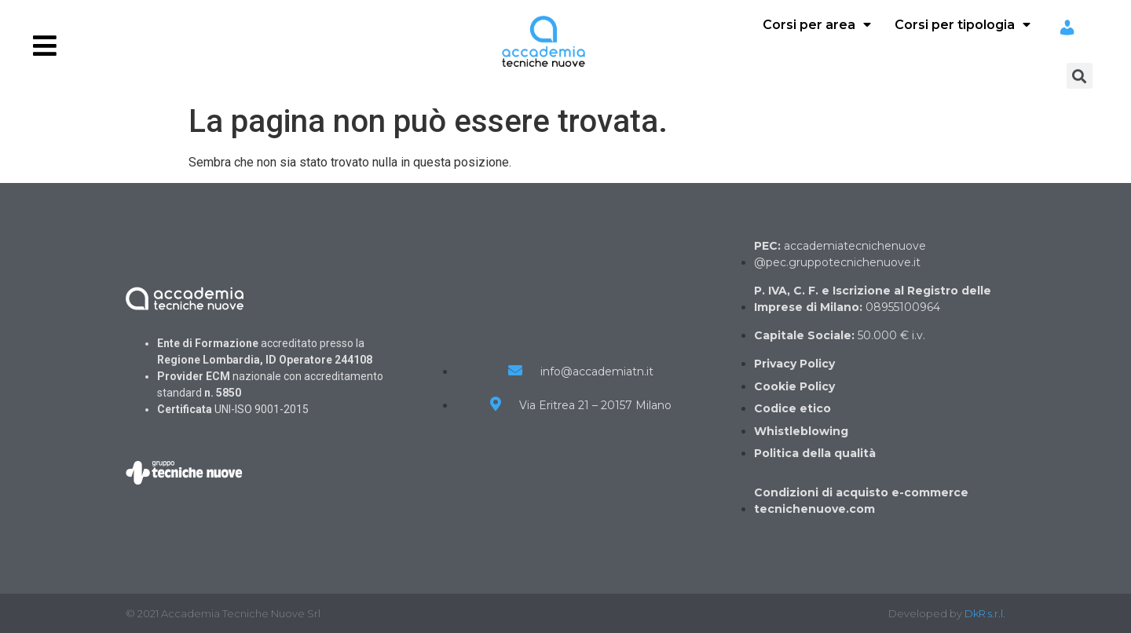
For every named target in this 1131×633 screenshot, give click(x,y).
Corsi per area (817, 24)
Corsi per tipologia (962, 24)
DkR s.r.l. (984, 613)
